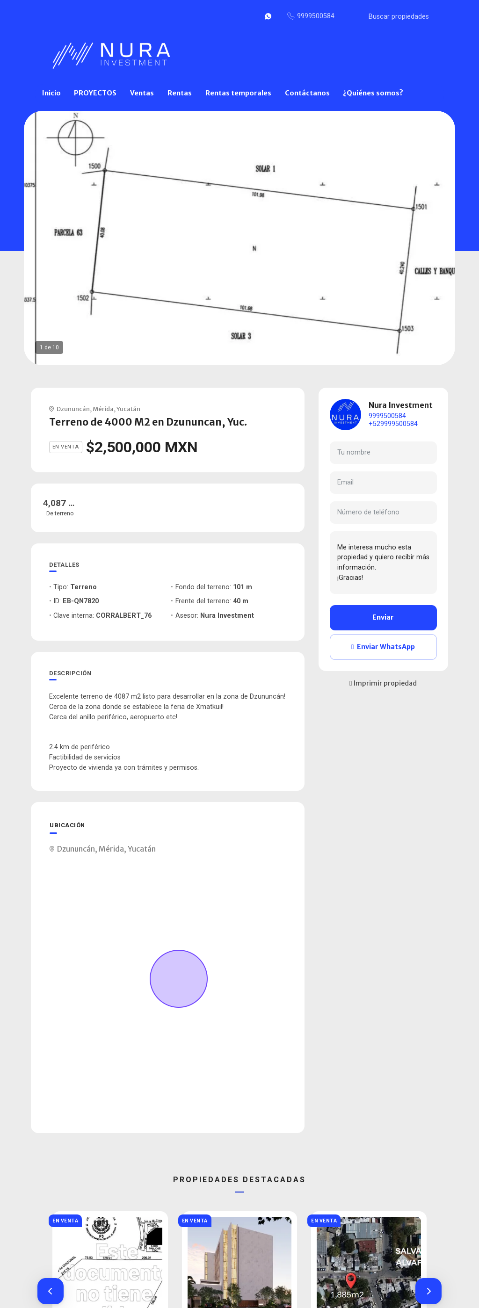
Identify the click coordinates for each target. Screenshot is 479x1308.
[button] (50, 1291)
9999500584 (387, 416)
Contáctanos (307, 93)
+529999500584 (393, 424)
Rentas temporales (238, 93)
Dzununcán (73, 408)
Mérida (103, 408)
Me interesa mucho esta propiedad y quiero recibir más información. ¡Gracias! (383, 562)
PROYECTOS (95, 93)
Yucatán (128, 408)
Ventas (142, 93)
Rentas (179, 93)
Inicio (51, 93)
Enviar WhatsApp (383, 647)
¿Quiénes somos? (373, 93)
